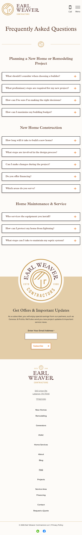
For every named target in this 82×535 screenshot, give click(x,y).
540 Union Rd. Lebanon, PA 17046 (41, 392)
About (41, 454)
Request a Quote (41, 511)
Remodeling (41, 416)
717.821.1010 (41, 399)
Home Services (41, 445)
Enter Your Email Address (41, 330)
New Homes (41, 410)
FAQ (41, 470)
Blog (41, 460)
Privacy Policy (57, 525)
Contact (41, 505)
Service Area (41, 489)
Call (70, 12)
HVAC (41, 435)
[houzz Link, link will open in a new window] (37, 531)
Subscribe (38, 346)
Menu (77, 12)
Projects (41, 479)
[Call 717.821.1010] (70, 9)
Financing (41, 495)
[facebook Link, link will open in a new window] (44, 531)
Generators (41, 425)
